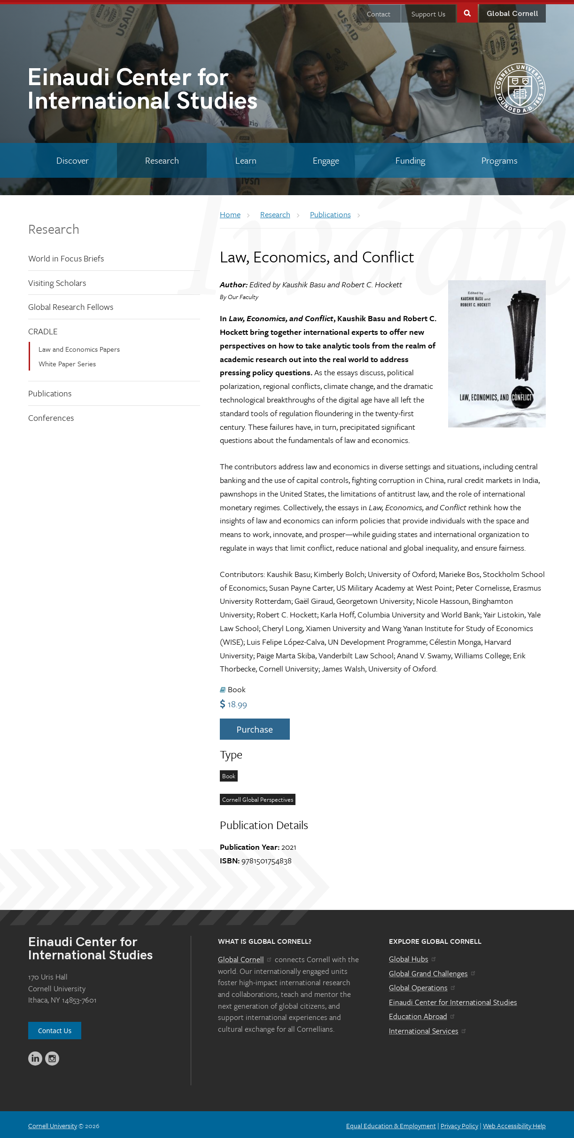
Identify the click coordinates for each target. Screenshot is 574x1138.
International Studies (157, 88)
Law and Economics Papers (79, 346)
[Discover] (72, 158)
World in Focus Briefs (66, 256)
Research (53, 226)
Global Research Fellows (70, 304)
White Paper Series (67, 361)
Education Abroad (422, 1013)
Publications (49, 391)
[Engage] (326, 158)
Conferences (51, 415)
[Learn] (245, 158)
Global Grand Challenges (433, 971)
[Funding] (410, 158)
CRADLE (43, 329)
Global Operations (423, 985)
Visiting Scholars (57, 280)
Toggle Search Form (467, 10)
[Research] (162, 158)
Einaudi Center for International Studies (453, 999)
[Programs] (499, 158)
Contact (378, 11)
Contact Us (54, 1028)
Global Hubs (413, 956)
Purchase (255, 727)
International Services (428, 1028)
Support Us (428, 11)
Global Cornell (512, 11)
